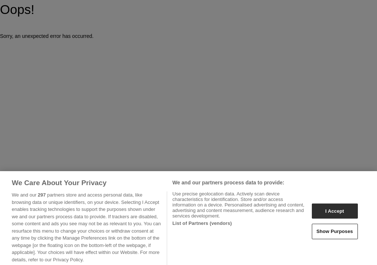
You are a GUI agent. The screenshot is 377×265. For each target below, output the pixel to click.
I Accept (334, 213)
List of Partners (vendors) (202, 225)
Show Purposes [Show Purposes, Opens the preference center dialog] (334, 233)
